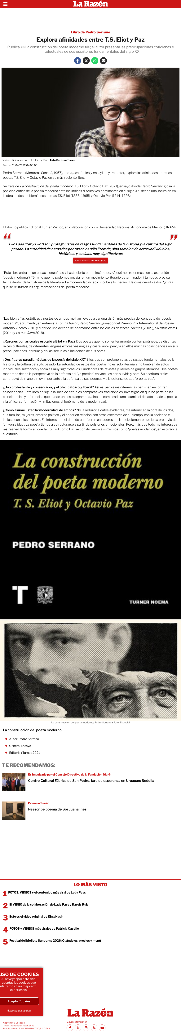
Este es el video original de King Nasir (36, 916)
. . (10, 165)
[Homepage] (90, 3)
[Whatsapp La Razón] (94, 60)
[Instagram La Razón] (86, 1027)
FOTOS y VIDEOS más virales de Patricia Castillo (44, 928)
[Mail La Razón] (103, 60)
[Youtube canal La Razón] (102, 1027)
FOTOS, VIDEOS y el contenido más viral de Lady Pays (47, 892)
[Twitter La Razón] (86, 60)
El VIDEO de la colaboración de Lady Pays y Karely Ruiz (48, 904)
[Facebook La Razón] (77, 60)
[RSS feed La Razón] (94, 1027)
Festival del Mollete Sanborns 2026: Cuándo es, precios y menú (55, 940)
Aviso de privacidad (19, 1010)
